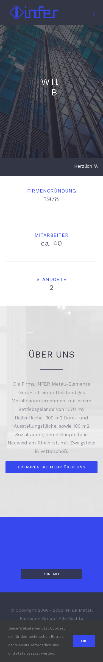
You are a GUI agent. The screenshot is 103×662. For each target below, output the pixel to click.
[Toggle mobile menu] (94, 14)
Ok (84, 641)
